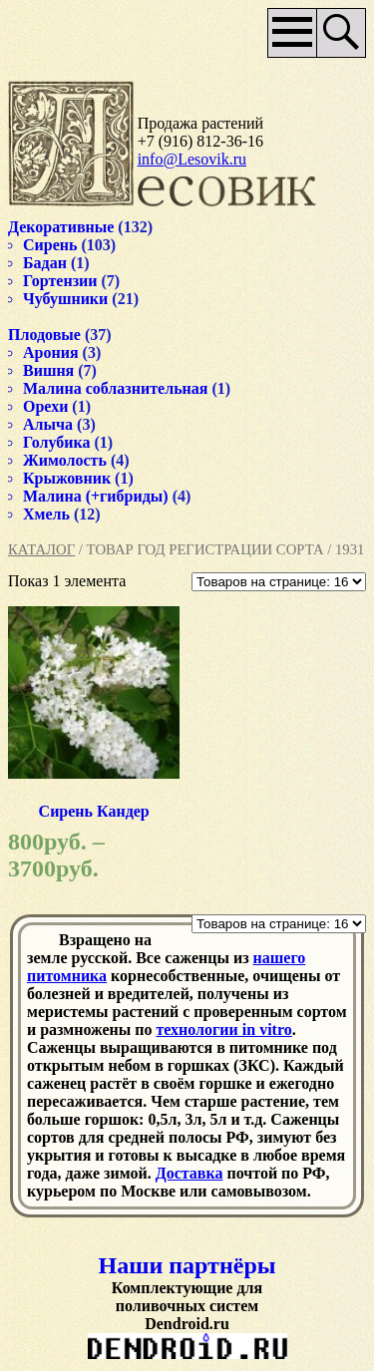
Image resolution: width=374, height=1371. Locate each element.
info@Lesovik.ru (192, 159)
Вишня (48, 370)
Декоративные (61, 226)
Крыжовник (67, 478)
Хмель (46, 514)
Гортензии (60, 280)
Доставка (189, 1173)
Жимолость (65, 460)
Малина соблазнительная (115, 388)
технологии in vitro (223, 1029)
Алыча (48, 424)
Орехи (45, 406)
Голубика (57, 442)
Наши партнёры (187, 1265)
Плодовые (44, 334)
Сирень (50, 244)
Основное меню (292, 33)
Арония (51, 352)
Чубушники (65, 298)
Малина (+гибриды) (96, 496)
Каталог (41, 549)
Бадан (45, 262)
